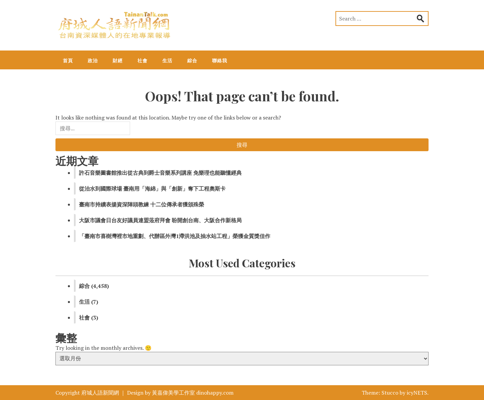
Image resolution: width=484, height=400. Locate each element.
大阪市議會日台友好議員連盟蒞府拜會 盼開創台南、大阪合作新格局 (160, 220)
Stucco (389, 392)
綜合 (192, 60)
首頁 (68, 60)
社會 (142, 60)
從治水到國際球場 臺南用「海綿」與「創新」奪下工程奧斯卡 (152, 188)
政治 (93, 60)
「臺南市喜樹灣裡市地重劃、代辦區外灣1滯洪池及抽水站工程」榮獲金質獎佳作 (174, 236)
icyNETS (417, 392)
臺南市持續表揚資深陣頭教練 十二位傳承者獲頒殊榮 (141, 204)
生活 (167, 60)
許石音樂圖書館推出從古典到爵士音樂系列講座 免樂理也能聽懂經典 (160, 172)
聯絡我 (219, 60)
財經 (118, 60)
